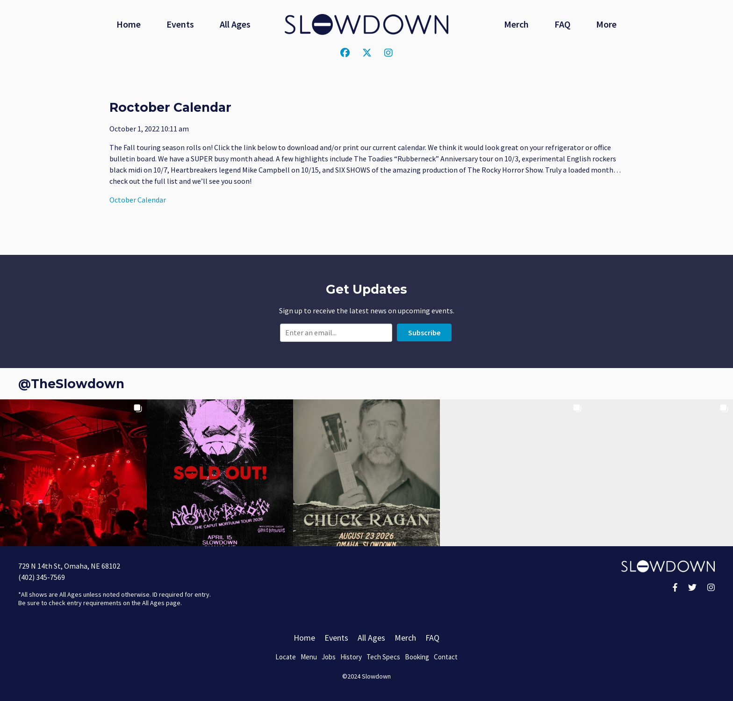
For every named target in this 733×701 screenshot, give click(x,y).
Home (128, 24)
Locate (285, 656)
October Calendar (137, 199)
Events (180, 24)
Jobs (329, 656)
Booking (417, 656)
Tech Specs (383, 656)
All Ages (235, 24)
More (606, 24)
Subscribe (424, 332)
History (351, 656)
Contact (446, 656)
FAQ (562, 24)
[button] (73, 472)
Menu (309, 656)
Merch (516, 24)
